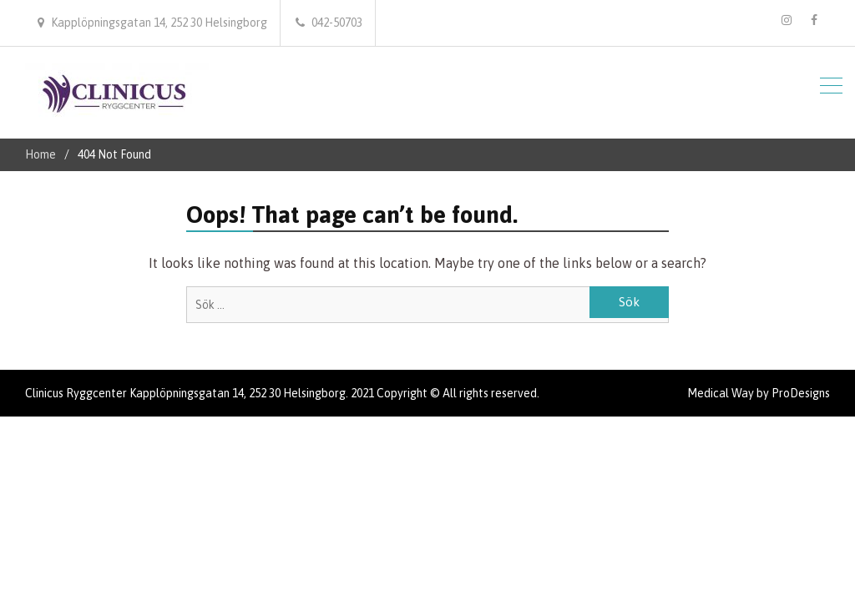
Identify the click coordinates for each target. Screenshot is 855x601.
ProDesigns (801, 393)
